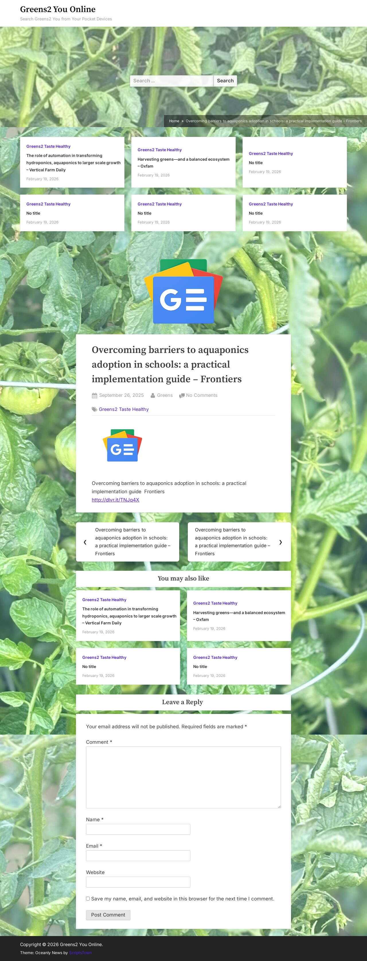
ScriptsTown (80, 953)
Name (95, 820)
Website (95, 872)
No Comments (202, 395)
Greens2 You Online (57, 9)
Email (94, 846)
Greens (165, 394)
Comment (99, 742)
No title (256, 162)
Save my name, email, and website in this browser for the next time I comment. (182, 899)
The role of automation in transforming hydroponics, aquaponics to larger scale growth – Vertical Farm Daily (73, 162)
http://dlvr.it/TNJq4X (115, 500)
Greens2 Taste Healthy (48, 146)
